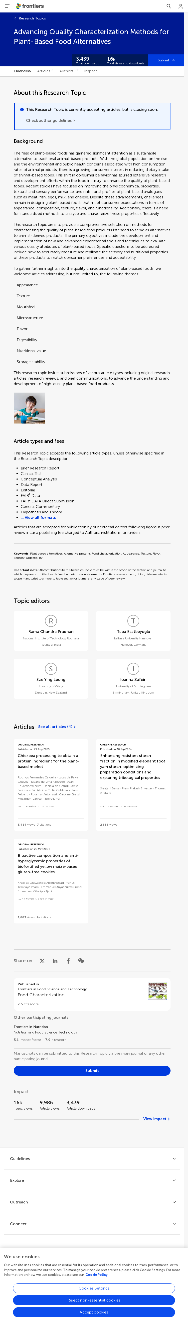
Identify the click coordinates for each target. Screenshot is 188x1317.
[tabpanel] (92, 612)
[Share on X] (42, 961)
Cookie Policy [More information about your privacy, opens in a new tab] (96, 1293)
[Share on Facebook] (68, 961)
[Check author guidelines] (51, 120)
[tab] (22, 71)
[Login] (181, 6)
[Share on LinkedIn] (55, 961)
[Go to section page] (92, 994)
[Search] (169, 6)
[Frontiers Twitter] (85, 1262)
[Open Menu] (7, 6)
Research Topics (32, 18)
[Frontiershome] (30, 6)
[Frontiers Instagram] (113, 1262)
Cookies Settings (94, 1306)
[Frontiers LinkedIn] (99, 1262)
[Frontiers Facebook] (71, 1262)
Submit (163, 60)
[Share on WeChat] (81, 961)
